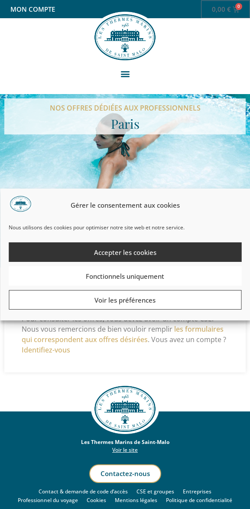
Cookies (96, 500)
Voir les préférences (125, 300)
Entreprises (197, 491)
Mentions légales (136, 500)
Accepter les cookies (125, 252)
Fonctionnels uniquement (125, 276)
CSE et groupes (155, 491)
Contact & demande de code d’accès (83, 491)
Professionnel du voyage (48, 500)
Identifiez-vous (46, 350)
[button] (125, 74)
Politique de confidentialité (199, 500)
